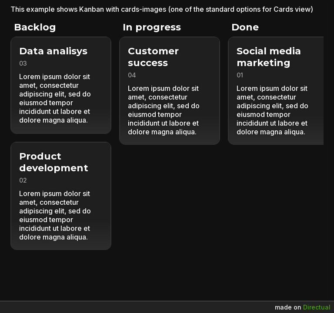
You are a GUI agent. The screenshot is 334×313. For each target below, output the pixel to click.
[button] (64, 85)
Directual (317, 307)
